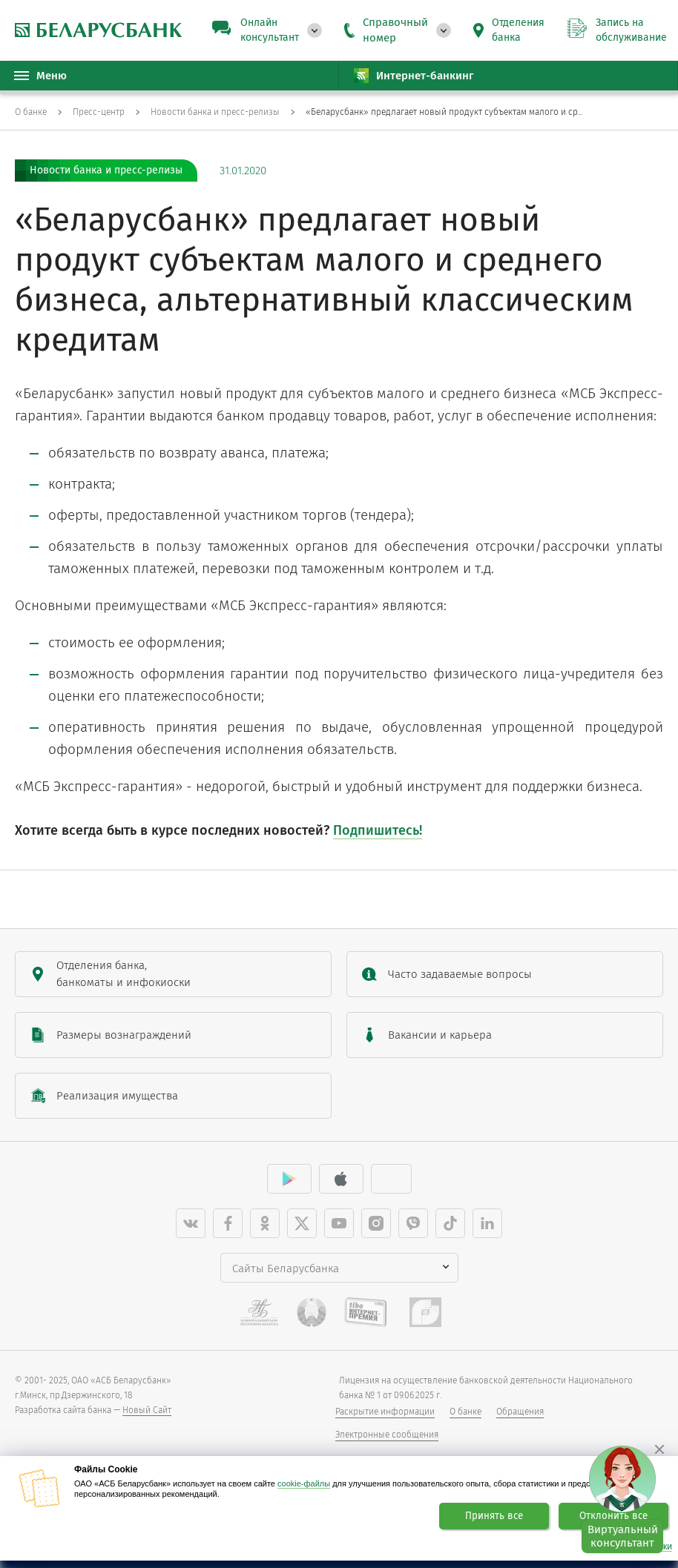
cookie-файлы (303, 1483)
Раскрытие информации (385, 1411)
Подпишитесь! (377, 830)
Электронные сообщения (386, 1434)
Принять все (494, 1516)
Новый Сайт (146, 1410)
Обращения (520, 1411)
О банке (465, 1411)
